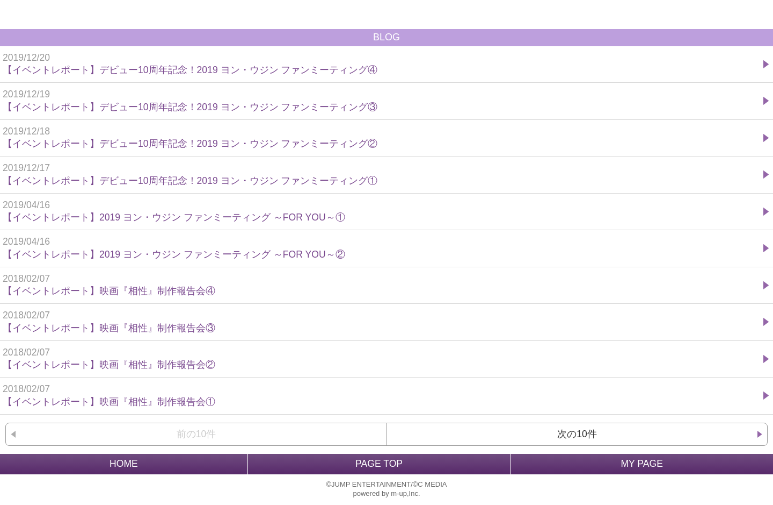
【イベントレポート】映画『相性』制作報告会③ (381, 321)
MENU (758, 14)
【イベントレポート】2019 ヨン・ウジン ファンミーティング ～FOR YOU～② (381, 248)
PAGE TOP (379, 463)
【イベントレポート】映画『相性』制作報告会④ (381, 285)
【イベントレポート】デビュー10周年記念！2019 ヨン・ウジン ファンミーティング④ (381, 64)
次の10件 (577, 434)
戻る (14, 14)
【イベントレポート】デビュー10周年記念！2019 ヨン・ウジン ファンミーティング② (381, 137)
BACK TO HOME (386, 14)
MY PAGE (642, 463)
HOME (124, 463)
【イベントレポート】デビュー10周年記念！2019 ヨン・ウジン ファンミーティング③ (381, 100)
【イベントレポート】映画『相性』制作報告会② (381, 358)
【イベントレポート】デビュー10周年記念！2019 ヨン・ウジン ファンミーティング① (381, 174)
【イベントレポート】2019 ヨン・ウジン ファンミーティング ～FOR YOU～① (381, 211)
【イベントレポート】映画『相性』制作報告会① (381, 395)
